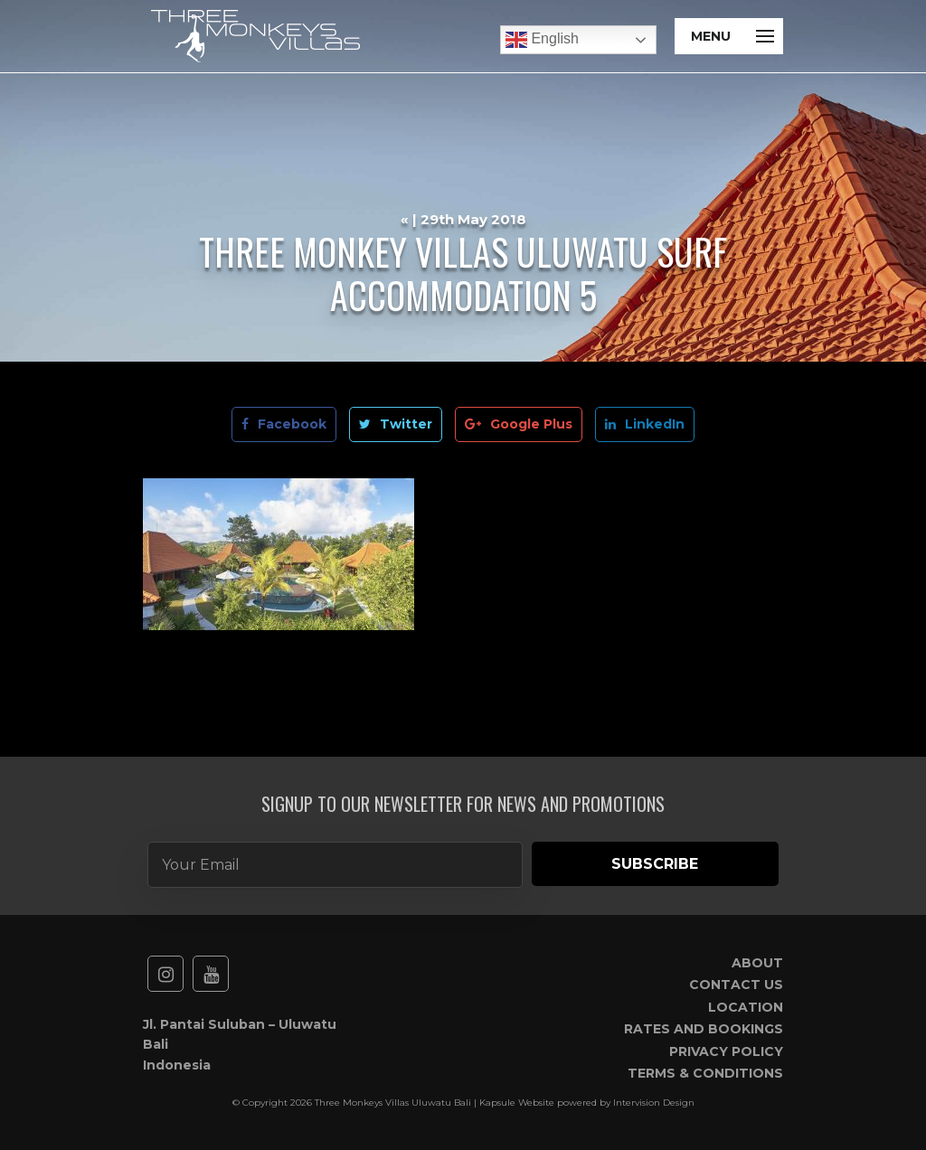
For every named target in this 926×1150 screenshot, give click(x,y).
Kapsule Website (516, 1102)
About (757, 963)
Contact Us (736, 984)
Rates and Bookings (703, 1029)
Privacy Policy (726, 1051)
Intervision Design (653, 1102)
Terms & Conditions (705, 1073)
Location (745, 1007)
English (542, 40)
